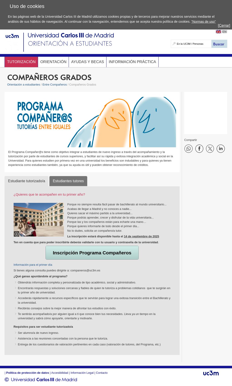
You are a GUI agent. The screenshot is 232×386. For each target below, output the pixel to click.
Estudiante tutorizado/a (26, 181)
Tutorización (21, 62)
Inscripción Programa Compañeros (92, 252)
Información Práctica (132, 62)
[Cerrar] (224, 25)
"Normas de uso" (203, 21)
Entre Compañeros (54, 84)
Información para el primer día (33, 264)
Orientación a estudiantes (23, 84)
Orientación (53, 62)
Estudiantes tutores (68, 181)
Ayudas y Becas (87, 62)
